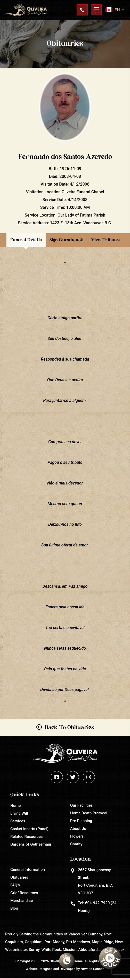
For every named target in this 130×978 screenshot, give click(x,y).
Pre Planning (81, 820)
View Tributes (105, 240)
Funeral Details (26, 240)
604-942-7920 (97, 903)
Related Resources (26, 836)
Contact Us (82, 10)
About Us (78, 828)
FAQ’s (15, 885)
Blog (14, 908)
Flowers (77, 836)
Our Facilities (81, 805)
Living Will (19, 813)
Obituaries (19, 877)
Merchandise (21, 900)
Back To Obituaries (69, 727)
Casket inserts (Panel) (29, 828)
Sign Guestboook (66, 240)
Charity (76, 844)
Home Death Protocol (88, 813)
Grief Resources (24, 892)
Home (15, 805)
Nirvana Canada (92, 969)
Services (17, 821)
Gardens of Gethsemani (30, 844)
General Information (27, 869)
